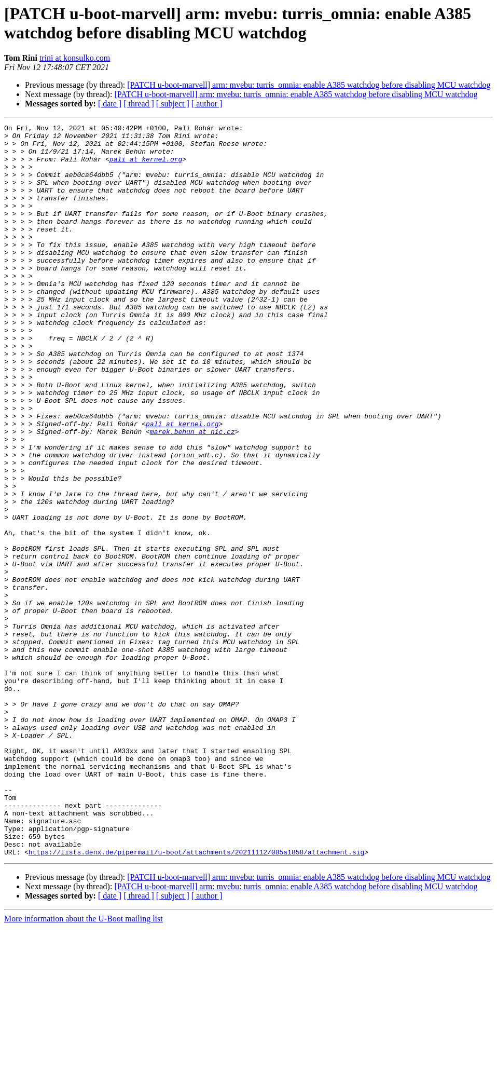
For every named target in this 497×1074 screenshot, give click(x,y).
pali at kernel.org (145, 166)
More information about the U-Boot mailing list (83, 1065)
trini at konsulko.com (74, 57)
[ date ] (109, 103)
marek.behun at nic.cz (192, 493)
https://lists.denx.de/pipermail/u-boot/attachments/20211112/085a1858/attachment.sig (196, 998)
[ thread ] (138, 103)
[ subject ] (172, 103)
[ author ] (207, 103)
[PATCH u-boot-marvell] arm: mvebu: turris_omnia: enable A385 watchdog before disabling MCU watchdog (308, 84)
